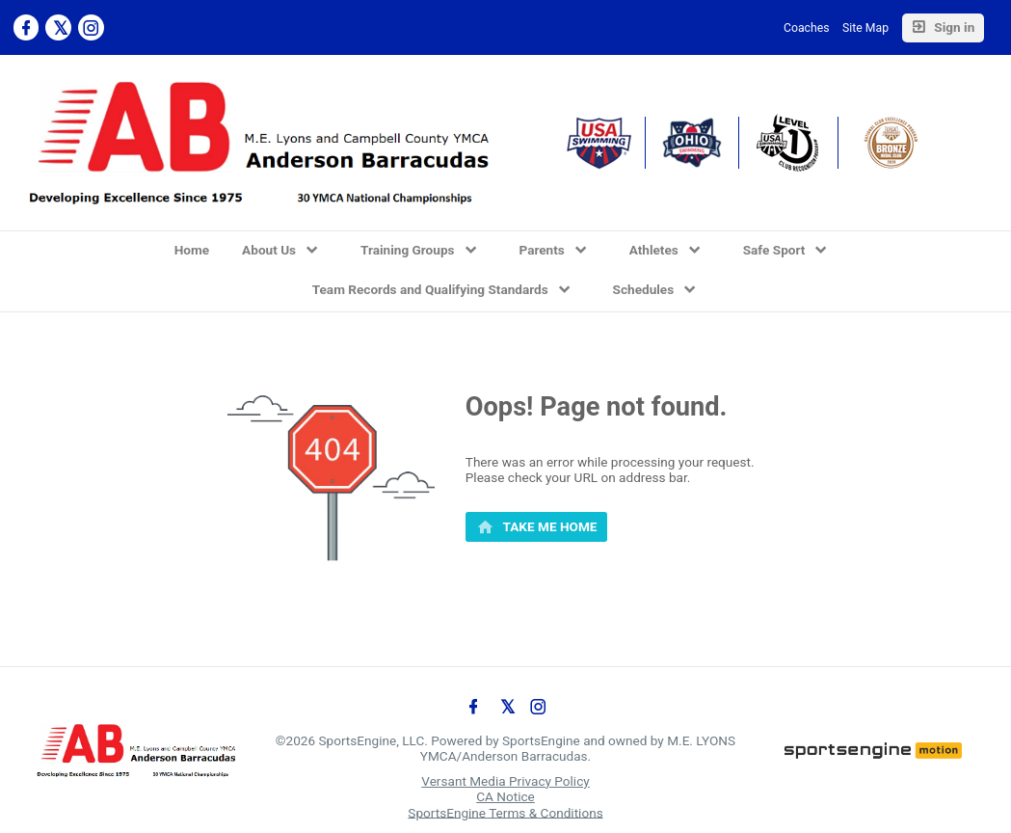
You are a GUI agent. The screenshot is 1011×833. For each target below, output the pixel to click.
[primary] (537, 527)
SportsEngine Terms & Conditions (505, 812)
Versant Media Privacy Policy (505, 781)
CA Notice (505, 796)
